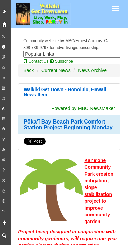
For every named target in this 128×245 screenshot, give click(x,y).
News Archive (92, 70)
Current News (56, 70)
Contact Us (35, 61)
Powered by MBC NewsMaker (83, 108)
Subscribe (61, 61)
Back (28, 70)
